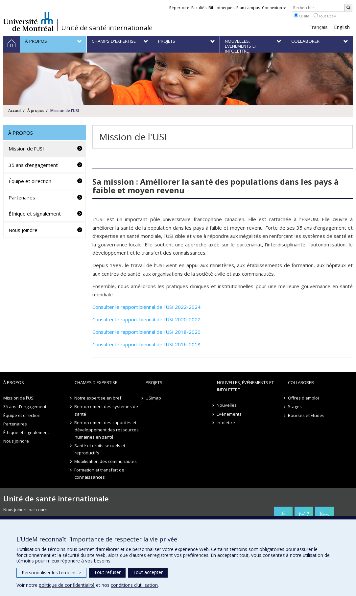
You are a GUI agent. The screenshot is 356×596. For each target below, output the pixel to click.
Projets (154, 382)
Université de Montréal (28, 21)
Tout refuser (107, 572)
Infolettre (226, 422)
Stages (295, 406)
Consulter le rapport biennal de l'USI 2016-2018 (146, 344)
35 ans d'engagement (33, 165)
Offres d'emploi (303, 398)
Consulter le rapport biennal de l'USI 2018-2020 (146, 332)
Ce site (301, 15)
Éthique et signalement (35, 213)
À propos (35, 110)
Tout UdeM (325, 15)
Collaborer (301, 382)
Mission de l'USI (26, 148)
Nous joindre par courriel (27, 510)
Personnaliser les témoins (51, 572)
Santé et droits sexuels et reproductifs (100, 449)
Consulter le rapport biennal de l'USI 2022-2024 (146, 307)
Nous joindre (23, 230)
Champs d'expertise (96, 382)
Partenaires (22, 197)
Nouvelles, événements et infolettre (245, 386)
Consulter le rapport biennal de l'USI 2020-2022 (146, 319)
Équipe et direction (30, 181)
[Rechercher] (348, 8)
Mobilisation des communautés (106, 461)
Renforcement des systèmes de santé (106, 410)
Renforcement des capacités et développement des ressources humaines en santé (107, 430)
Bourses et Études (306, 415)
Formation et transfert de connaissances (100, 473)
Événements (229, 414)
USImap (153, 398)
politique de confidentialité (67, 585)
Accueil (14, 110)
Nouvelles (227, 405)
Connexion (274, 8)
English (342, 27)
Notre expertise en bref (98, 398)
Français (318, 27)
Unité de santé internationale (107, 28)
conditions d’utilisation (134, 585)
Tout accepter (148, 572)
